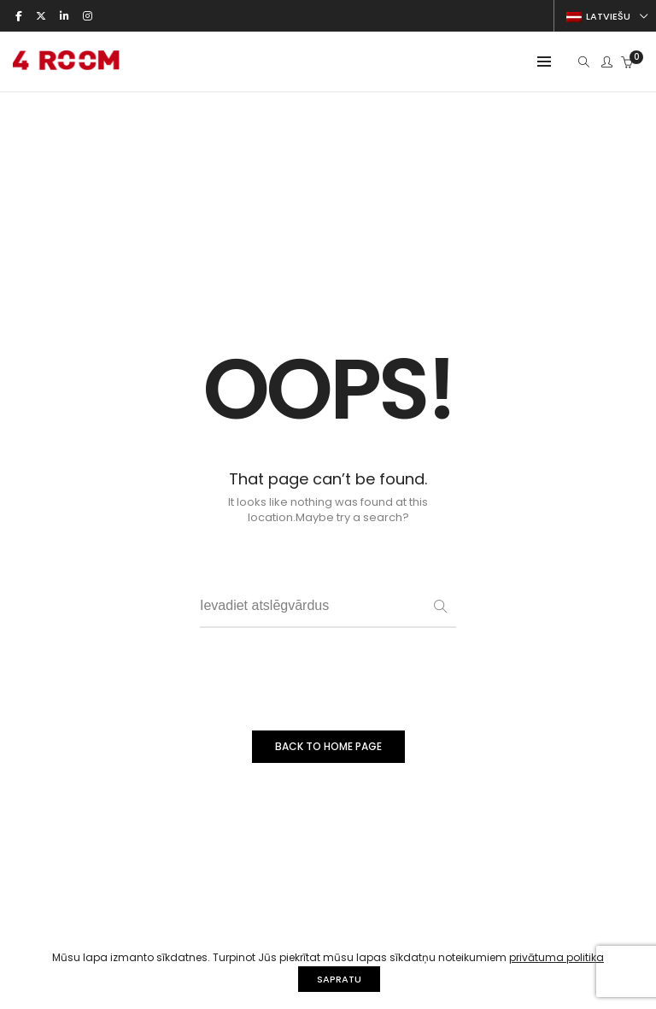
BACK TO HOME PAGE (328, 746)
